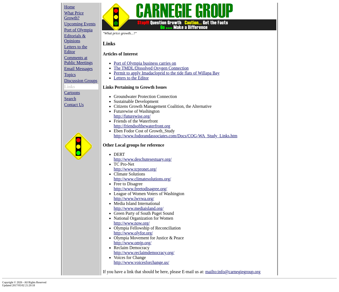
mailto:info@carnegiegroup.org (232, 271)
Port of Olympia (78, 30)
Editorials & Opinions (75, 38)
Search (70, 98)
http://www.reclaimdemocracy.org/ (144, 252)
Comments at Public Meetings (78, 60)
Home (69, 7)
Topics (70, 74)
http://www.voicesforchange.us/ (141, 262)
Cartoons (72, 92)
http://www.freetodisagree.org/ (140, 188)
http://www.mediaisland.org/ (139, 208)
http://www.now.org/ (132, 223)
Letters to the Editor (131, 78)
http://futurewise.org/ (132, 116)
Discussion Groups (80, 80)
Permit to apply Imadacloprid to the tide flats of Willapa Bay (166, 73)
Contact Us (74, 104)
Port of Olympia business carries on (145, 63)
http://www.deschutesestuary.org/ (143, 159)
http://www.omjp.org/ (132, 242)
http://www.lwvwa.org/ (134, 198)
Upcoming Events (80, 24)
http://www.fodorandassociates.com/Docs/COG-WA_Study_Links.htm (175, 135)
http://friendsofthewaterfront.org (142, 126)
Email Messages (78, 68)
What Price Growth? (74, 15)
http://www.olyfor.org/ (133, 233)
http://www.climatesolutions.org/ (142, 179)
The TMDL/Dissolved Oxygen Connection (151, 68)
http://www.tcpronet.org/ (135, 169)
